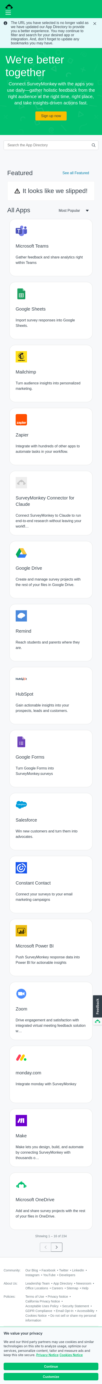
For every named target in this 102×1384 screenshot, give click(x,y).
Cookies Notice (71, 1355)
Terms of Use (34, 1296)
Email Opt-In (64, 1311)
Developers (67, 1275)
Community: (12, 1270)
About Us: (10, 1283)
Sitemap (72, 1288)
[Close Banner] (95, 23)
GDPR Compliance (38, 1311)
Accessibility (85, 1311)
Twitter (63, 1270)
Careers (57, 1288)
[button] (97, 1010)
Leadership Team (37, 1283)
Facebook (48, 1270)
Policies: (9, 1296)
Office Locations (36, 1288)
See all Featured (76, 173)
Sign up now (51, 116)
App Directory (63, 1283)
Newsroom (83, 1283)
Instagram (32, 1275)
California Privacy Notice (42, 1301)
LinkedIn (78, 1270)
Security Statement (75, 1306)
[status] (51, 33)
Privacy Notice (47, 1355)
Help (85, 1288)
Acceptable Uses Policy (41, 1306)
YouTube (49, 1275)
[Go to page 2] (56, 1247)
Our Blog (31, 1270)
